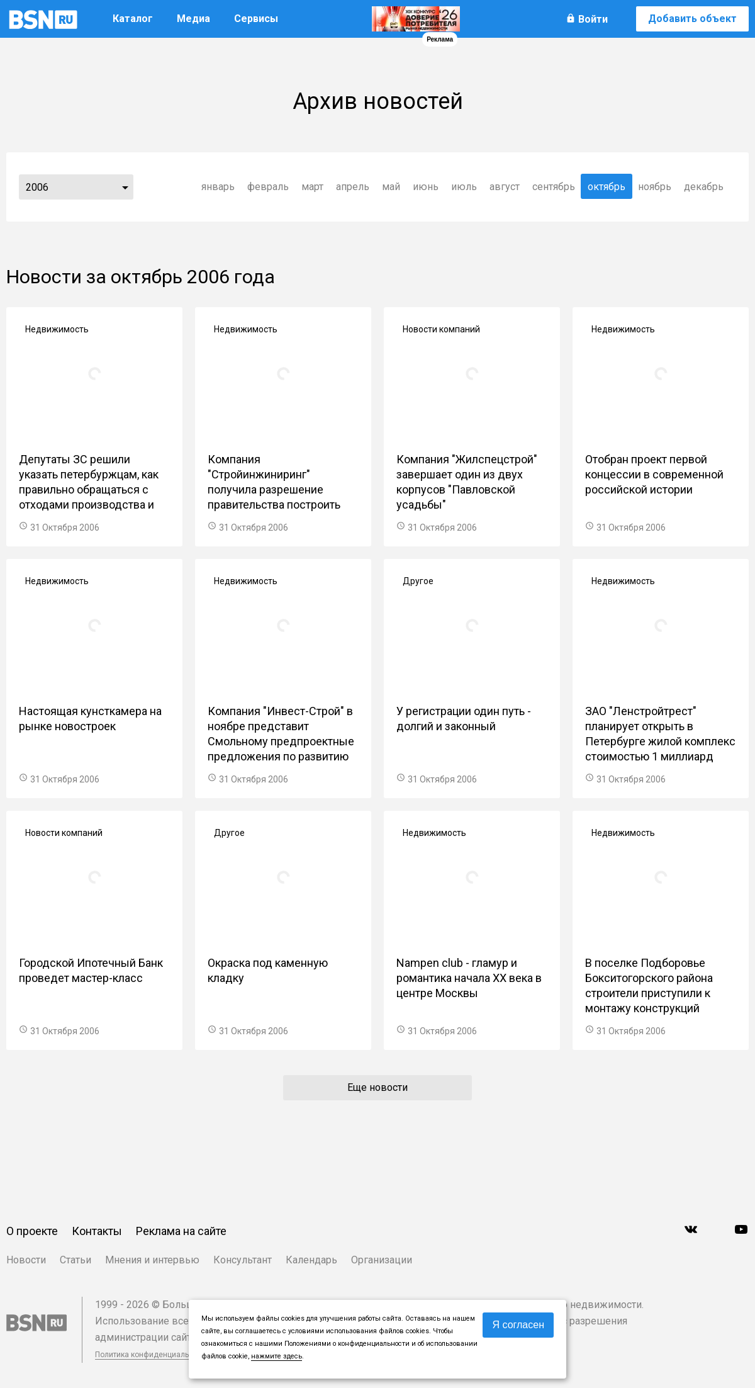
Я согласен (518, 1324)
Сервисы (256, 19)
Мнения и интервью (152, 1260)
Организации (381, 1260)
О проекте (32, 1231)
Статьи (75, 1260)
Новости (26, 1260)
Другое (418, 581)
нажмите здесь (276, 1356)
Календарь (311, 1260)
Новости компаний (441, 329)
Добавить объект (692, 19)
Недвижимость (57, 329)
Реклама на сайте (181, 1231)
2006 (37, 187)
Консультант (242, 1260)
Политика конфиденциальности (152, 1354)
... (125, 187)
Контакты (97, 1231)
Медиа (193, 19)
